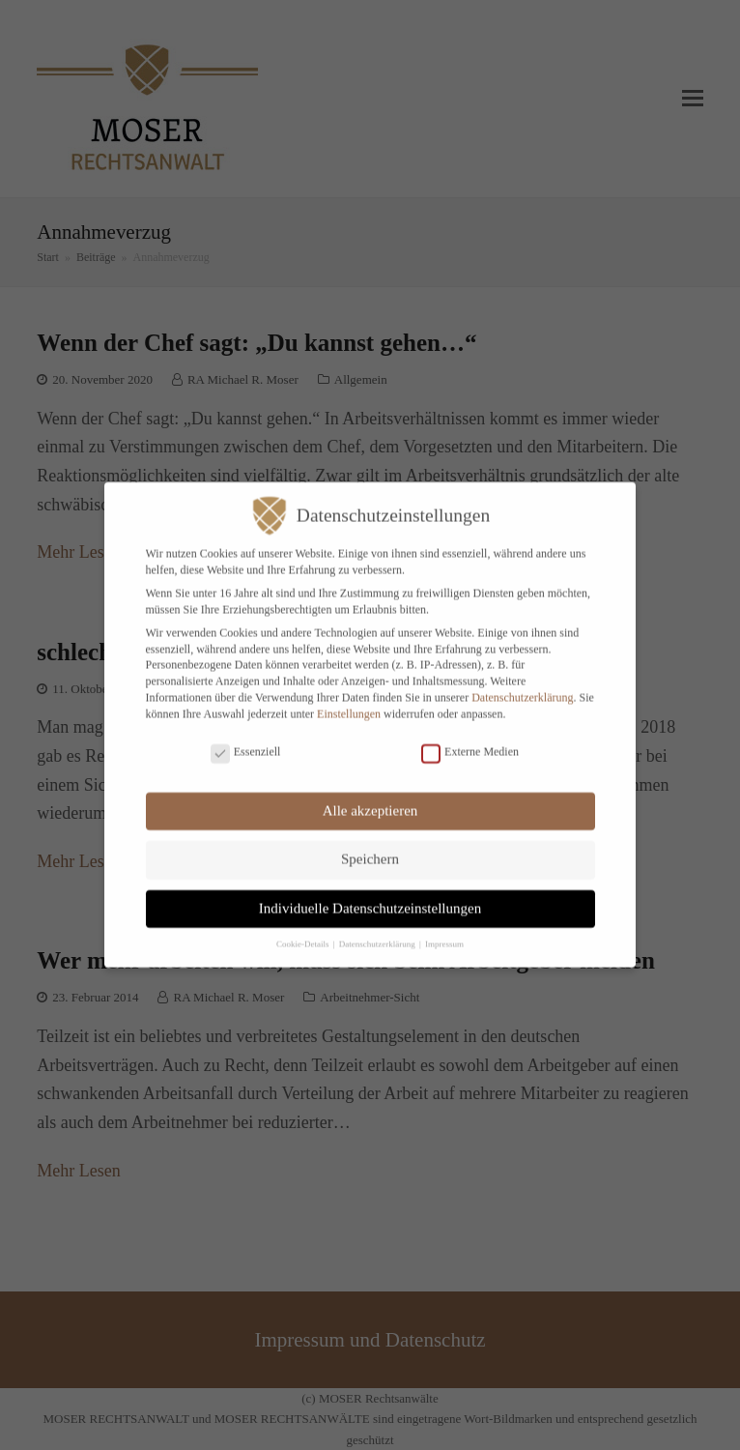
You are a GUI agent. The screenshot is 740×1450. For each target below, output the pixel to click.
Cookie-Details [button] (303, 933)
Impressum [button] (444, 933)
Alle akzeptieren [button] (370, 799)
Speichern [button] (370, 848)
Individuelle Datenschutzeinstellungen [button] (370, 897)
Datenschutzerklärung (522, 686)
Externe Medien (470, 741)
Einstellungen (349, 703)
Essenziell (246, 741)
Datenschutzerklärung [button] (378, 933)
